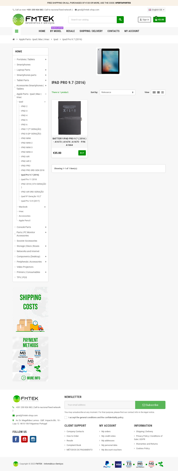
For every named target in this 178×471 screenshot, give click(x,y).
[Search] (96, 19)
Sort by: (94, 92)
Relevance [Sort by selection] (106, 92)
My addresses (107, 440)
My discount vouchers (111, 449)
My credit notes (108, 436)
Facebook (16, 439)
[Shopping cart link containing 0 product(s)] (159, 19)
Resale (70, 440)
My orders (106, 431)
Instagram (33, 439)
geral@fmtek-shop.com (87, 9)
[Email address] (99, 405)
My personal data (109, 445)
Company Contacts (75, 431)
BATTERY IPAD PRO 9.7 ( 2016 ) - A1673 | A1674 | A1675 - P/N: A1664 (69, 141)
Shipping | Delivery (144, 431)
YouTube (24, 439)
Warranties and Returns (147, 444)
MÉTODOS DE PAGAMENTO (80, 449)
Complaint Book (74, 445)
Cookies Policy (143, 448)
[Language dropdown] (156, 9)
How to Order (73, 436)
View (147, 92)
